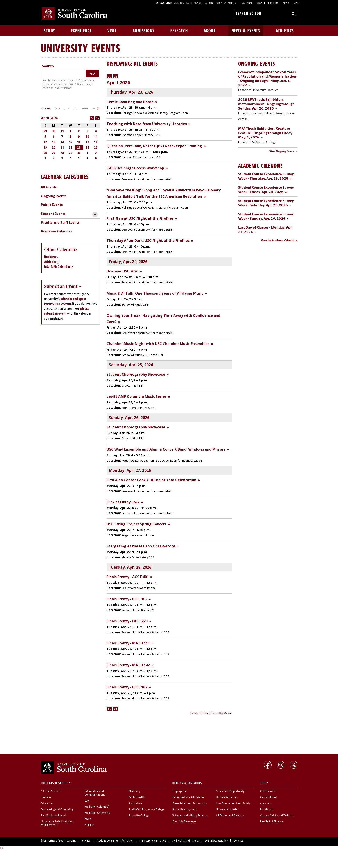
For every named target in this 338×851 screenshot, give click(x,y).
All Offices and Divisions (230, 815)
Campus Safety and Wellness (277, 815)
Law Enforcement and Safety (233, 803)
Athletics (285, 30)
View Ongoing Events (282, 151)
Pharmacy (134, 791)
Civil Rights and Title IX (185, 841)
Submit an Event (60, 286)
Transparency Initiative (152, 841)
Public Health (137, 797)
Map (259, 3)
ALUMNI (209, 3)
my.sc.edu (266, 803)
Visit (112, 30)
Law (87, 801)
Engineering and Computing (57, 809)
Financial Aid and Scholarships (189, 803)
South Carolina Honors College (146, 809)
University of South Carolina (59, 841)
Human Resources (227, 797)
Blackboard (266, 809)
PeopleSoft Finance (271, 821)
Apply (286, 3)
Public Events (52, 205)
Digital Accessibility (216, 841)
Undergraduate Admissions (188, 797)
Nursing (89, 825)
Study (49, 30)
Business (46, 797)
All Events (49, 187)
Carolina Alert (268, 791)
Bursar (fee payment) (184, 809)
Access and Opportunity (230, 791)
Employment (180, 791)
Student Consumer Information (114, 841)
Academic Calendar (56, 231)
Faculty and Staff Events (60, 223)
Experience (81, 30)
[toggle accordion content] (95, 214)
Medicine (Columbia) (97, 807)
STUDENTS (179, 3)
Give (296, 3)
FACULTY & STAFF (194, 3)
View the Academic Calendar (278, 240)
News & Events (246, 30)
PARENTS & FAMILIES (226, 3)
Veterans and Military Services (189, 815)
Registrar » (51, 257)
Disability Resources (184, 821)
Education (47, 803)
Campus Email (268, 797)
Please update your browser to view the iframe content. (169, 395)
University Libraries (227, 809)
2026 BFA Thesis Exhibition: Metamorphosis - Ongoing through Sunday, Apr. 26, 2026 (266, 104)
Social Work (135, 803)
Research (179, 30)
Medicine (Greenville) (97, 813)
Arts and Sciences (51, 791)
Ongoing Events (53, 196)
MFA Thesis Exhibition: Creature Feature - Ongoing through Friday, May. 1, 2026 (265, 133)
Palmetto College (139, 815)
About (210, 30)
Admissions (144, 30)
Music (88, 819)
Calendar (247, 3)
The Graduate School (53, 815)
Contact (238, 841)
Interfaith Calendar (57, 267)
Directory (272, 3)
